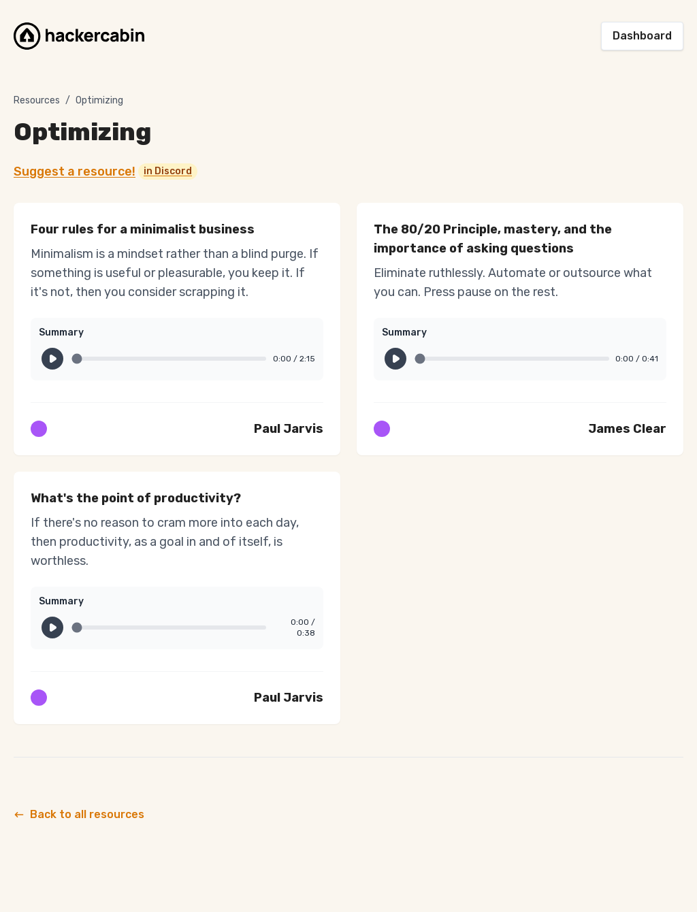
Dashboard (642, 35)
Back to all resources (79, 814)
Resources (37, 100)
